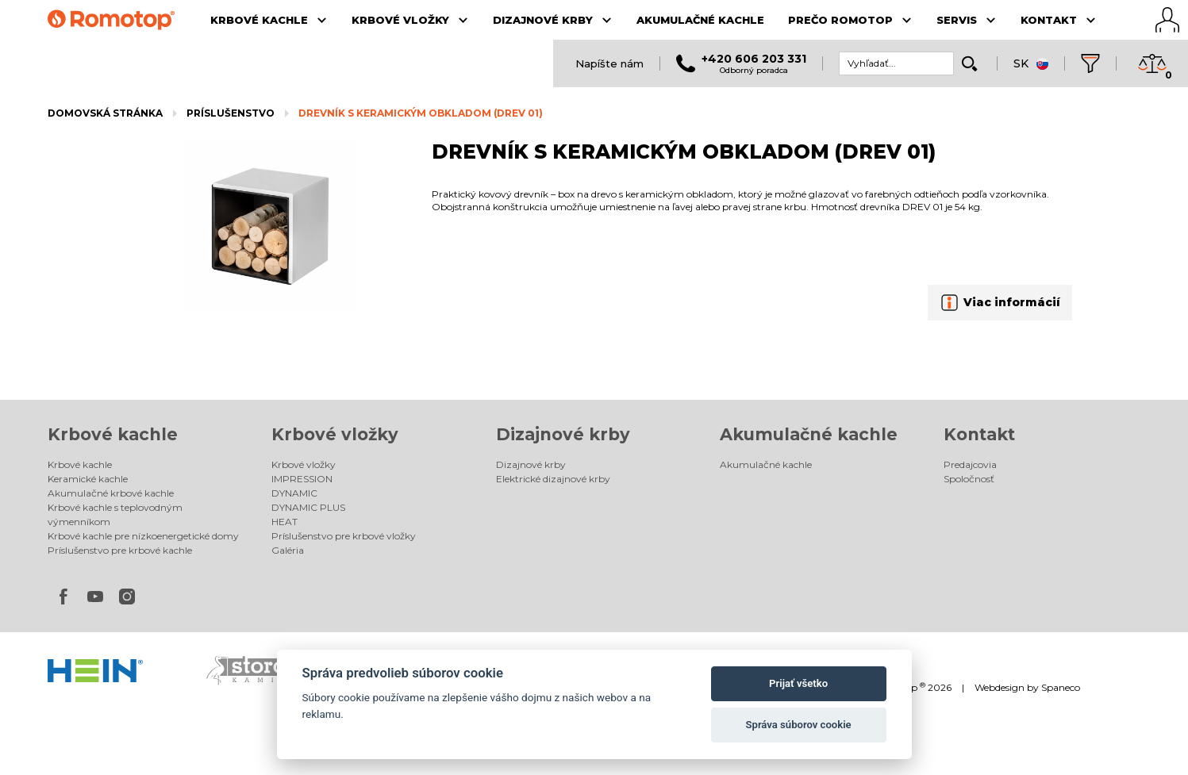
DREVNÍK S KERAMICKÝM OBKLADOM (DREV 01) (420, 113)
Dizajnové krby (563, 434)
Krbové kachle (113, 434)
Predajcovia (970, 464)
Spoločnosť (969, 479)
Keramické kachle (88, 479)
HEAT (284, 522)
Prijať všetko (798, 683)
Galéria (287, 550)
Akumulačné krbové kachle (111, 493)
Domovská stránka (105, 113)
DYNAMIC (294, 493)
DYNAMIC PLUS (308, 507)
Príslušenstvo (230, 113)
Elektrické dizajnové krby (553, 479)
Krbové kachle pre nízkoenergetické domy (143, 536)
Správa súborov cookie (799, 725)
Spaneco (1060, 687)
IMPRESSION (302, 479)
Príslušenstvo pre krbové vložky (343, 536)
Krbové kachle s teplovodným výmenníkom (115, 514)
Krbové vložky (334, 434)
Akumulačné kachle (809, 434)
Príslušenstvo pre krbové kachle (120, 550)
